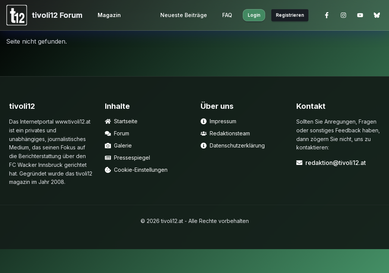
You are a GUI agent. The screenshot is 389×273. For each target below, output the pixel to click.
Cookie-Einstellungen (136, 169)
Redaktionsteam (225, 133)
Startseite (121, 121)
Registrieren (290, 15)
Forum (117, 133)
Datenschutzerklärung (233, 145)
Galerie (118, 145)
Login (254, 15)
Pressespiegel (127, 157)
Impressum (218, 121)
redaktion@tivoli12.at (331, 162)
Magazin (109, 15)
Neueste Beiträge (183, 15)
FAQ (227, 15)
